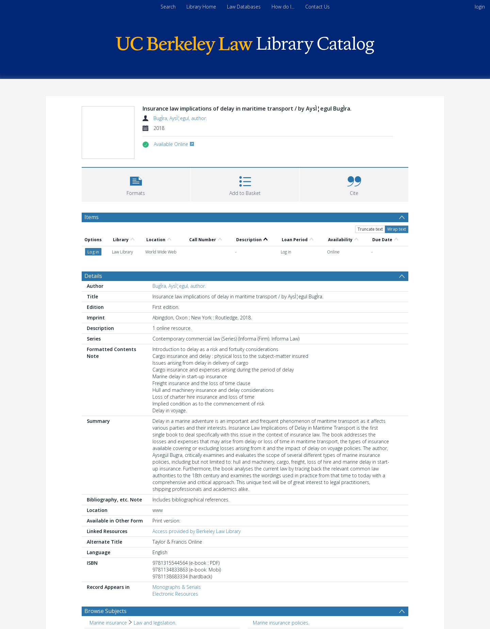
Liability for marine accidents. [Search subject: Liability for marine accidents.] (284, 595)
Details (93, 237)
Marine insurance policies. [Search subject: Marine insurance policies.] (281, 584)
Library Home (201, 6)
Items (91, 217)
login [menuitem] (480, 6)
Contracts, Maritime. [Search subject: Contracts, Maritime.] (275, 605)
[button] (136, 184)
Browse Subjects (105, 572)
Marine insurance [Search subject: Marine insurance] (108, 584)
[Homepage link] (245, 44)
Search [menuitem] (168, 6)
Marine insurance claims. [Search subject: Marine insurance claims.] (116, 595)
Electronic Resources (175, 555)
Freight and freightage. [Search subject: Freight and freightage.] (113, 605)
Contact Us (317, 6)
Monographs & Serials (176, 548)
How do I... (283, 6)
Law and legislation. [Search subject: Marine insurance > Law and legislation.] (155, 584)
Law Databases (244, 6)
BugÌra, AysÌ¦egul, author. (180, 118)
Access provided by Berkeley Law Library (196, 493)
